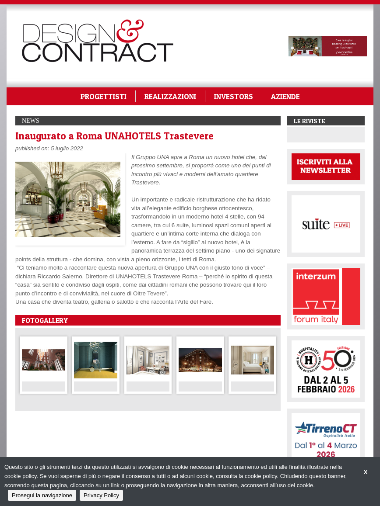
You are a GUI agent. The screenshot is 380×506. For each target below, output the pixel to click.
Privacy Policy (101, 495)
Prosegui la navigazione (42, 495)
